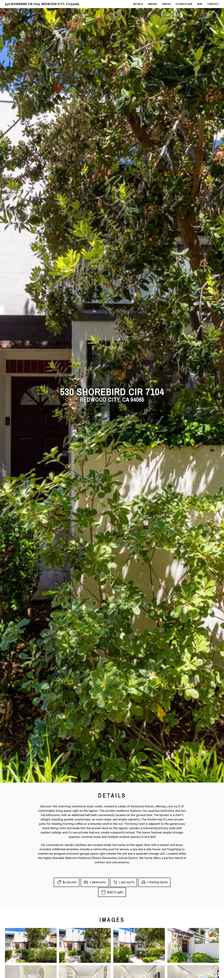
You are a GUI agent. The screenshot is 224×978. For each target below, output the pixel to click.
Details (138, 4)
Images (152, 4)
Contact (213, 4)
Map (199, 4)
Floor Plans (184, 4)
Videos (166, 4)
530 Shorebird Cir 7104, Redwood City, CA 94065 (42, 4)
